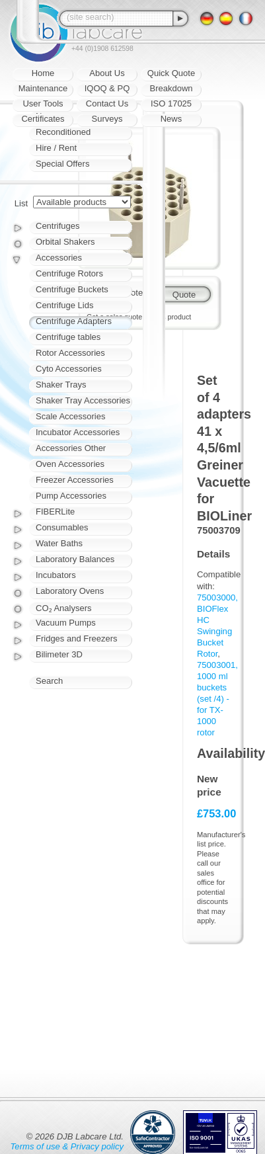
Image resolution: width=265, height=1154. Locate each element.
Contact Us (107, 103)
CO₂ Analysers (63, 608)
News (171, 119)
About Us (106, 73)
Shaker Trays (61, 385)
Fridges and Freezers (77, 638)
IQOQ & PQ (107, 88)
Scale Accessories (71, 416)
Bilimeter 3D (59, 654)
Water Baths (59, 543)
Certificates (42, 119)
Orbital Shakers (65, 242)
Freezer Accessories (75, 480)
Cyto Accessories (69, 369)
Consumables (62, 527)
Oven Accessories (70, 464)
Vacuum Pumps (66, 623)
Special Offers (62, 164)
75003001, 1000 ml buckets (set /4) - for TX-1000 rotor (217, 698)
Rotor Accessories (70, 353)
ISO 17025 (171, 103)
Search (49, 681)
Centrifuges (57, 226)
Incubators (56, 575)
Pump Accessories (71, 496)
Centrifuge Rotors (69, 273)
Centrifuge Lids (64, 305)
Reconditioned (63, 132)
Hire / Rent (56, 148)
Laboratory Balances (75, 559)
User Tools (42, 103)
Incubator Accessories (78, 432)
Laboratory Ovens (70, 591)
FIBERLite (55, 511)
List (21, 203)
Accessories (59, 258)
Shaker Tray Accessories (83, 400)
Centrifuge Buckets (72, 289)
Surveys (107, 119)
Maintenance (43, 88)
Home (43, 73)
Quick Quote (171, 73)
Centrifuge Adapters (74, 321)
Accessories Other (71, 448)
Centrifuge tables (68, 337)
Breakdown (170, 88)
